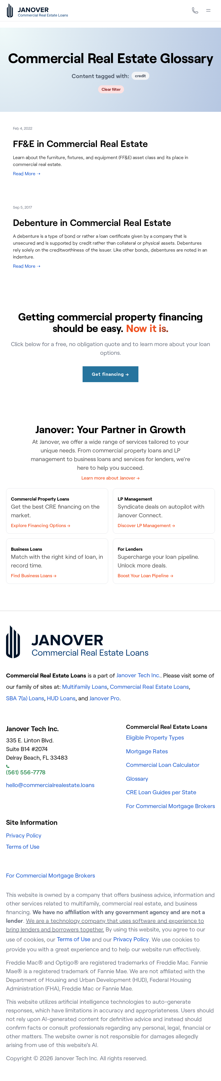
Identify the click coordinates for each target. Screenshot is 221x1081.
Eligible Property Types (155, 737)
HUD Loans (61, 698)
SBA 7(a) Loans (25, 698)
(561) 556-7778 (25, 770)
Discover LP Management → (146, 525)
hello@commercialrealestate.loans (50, 785)
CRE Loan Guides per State (161, 792)
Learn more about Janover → (110, 478)
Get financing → (110, 374)
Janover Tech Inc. (138, 675)
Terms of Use (22, 846)
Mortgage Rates (147, 751)
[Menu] (208, 10)
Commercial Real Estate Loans (149, 687)
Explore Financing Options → (40, 525)
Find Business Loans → (33, 575)
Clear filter (111, 89)
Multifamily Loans (84, 687)
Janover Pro (104, 698)
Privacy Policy (23, 835)
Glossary (137, 778)
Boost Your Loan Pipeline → (145, 575)
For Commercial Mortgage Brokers (170, 806)
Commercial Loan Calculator (162, 765)
